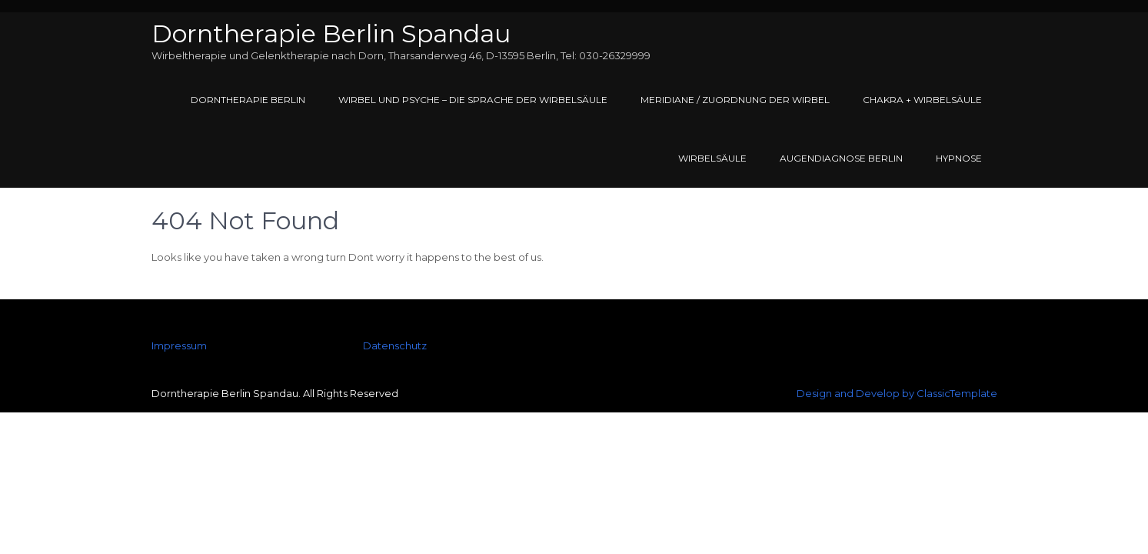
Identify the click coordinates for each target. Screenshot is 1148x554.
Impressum (179, 345)
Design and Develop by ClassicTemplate (897, 393)
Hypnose (959, 158)
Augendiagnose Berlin (841, 158)
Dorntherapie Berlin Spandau (331, 33)
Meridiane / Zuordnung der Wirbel (735, 99)
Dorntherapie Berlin (248, 99)
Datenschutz (395, 345)
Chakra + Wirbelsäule (922, 99)
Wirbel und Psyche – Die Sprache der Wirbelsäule (472, 99)
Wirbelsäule (712, 158)
